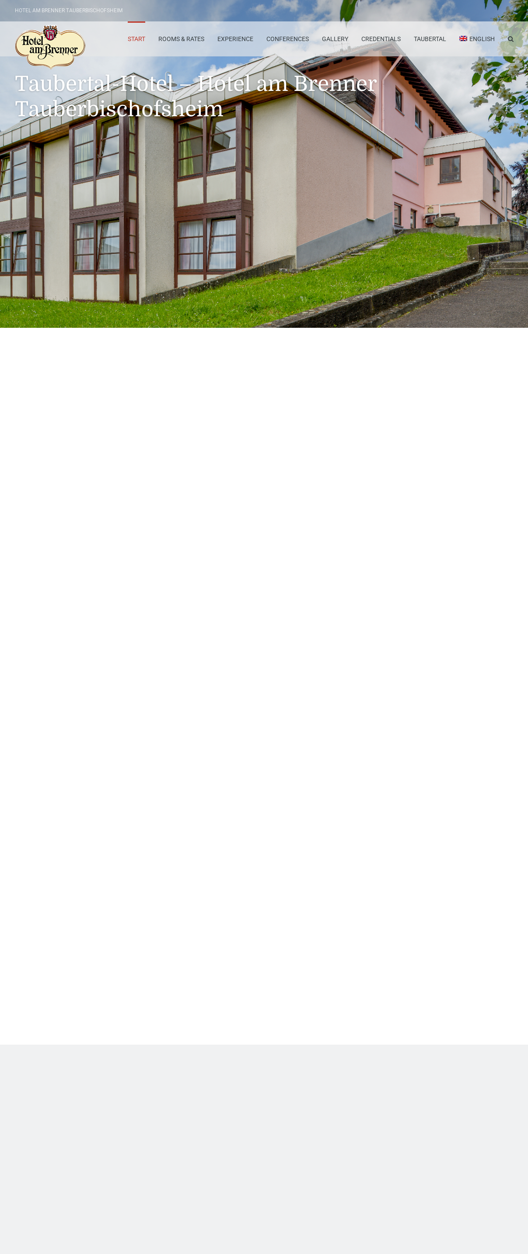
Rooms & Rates (181, 38)
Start (136, 38)
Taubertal (430, 38)
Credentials (381, 38)
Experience (235, 38)
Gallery (335, 38)
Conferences (287, 38)
